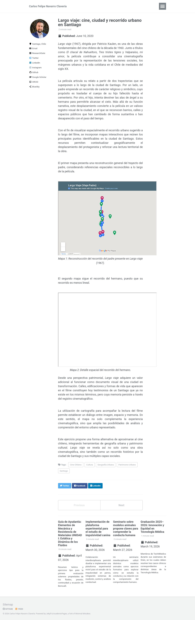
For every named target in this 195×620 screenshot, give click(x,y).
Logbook (136, 6)
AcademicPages (60, 613)
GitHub (8, 608)
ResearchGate (37, 53)
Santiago (64, 470)
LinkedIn (34, 62)
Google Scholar (37, 77)
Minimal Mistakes (82, 613)
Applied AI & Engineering (110, 6)
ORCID (33, 82)
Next (121, 504)
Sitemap (8, 603)
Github (33, 72)
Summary (84, 6)
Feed (19, 608)
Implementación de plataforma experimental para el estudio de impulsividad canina (98, 527)
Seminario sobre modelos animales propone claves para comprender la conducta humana (125, 527)
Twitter (34, 58)
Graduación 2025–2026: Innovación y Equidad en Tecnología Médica (152, 526)
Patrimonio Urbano (127, 464)
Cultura (89, 464)
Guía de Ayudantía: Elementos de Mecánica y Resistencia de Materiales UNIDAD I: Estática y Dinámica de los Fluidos (70, 532)
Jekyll (48, 613)
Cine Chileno (76, 464)
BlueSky (34, 86)
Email (33, 48)
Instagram (35, 67)
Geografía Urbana (106, 464)
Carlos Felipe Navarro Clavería (48, 6)
